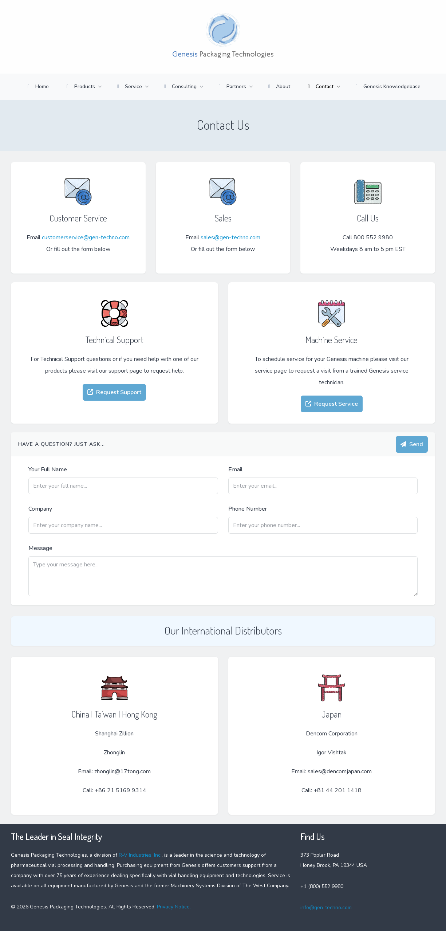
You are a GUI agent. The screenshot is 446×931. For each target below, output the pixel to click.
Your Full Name (47, 470)
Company (40, 509)
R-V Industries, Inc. (140, 855)
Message (40, 548)
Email (235, 470)
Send (411, 444)
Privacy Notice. (173, 906)
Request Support (114, 392)
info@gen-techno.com (326, 907)
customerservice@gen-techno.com (86, 237)
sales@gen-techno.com (230, 237)
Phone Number (247, 509)
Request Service (331, 404)
